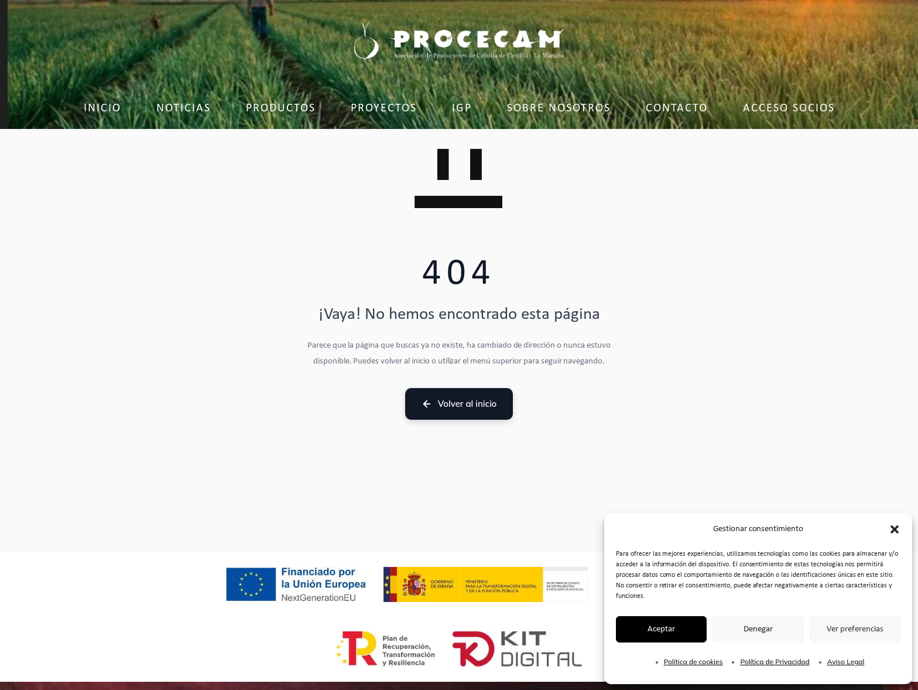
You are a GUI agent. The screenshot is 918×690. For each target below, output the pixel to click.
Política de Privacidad (774, 661)
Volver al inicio (459, 403)
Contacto (677, 108)
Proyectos (384, 108)
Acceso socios (789, 108)
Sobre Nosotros (559, 108)
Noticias (183, 108)
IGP (462, 108)
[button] (894, 529)
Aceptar (661, 629)
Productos (281, 108)
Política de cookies (693, 661)
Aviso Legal (846, 661)
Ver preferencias (855, 629)
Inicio (102, 108)
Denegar (758, 629)
